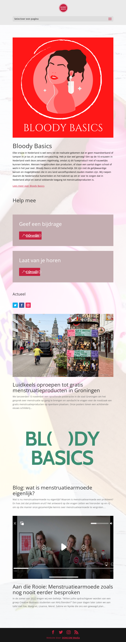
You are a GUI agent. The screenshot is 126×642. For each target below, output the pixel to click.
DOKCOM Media (71, 637)
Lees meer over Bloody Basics (28, 185)
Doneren (32, 235)
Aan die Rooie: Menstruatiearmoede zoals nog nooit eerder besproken (63, 589)
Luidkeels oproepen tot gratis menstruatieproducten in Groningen (56, 387)
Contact (32, 272)
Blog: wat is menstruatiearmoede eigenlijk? (52, 490)
